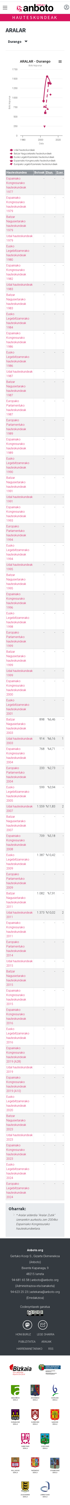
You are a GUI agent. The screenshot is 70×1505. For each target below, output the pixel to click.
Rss (50, 1348)
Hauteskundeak (35, 17)
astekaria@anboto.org (45, 1292)
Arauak (46, 1341)
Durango (18, 41)
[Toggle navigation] (5, 7)
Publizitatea (26, 1341)
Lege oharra (45, 1334)
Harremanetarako (29, 1348)
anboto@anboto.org (44, 1280)
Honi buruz (23, 1334)
